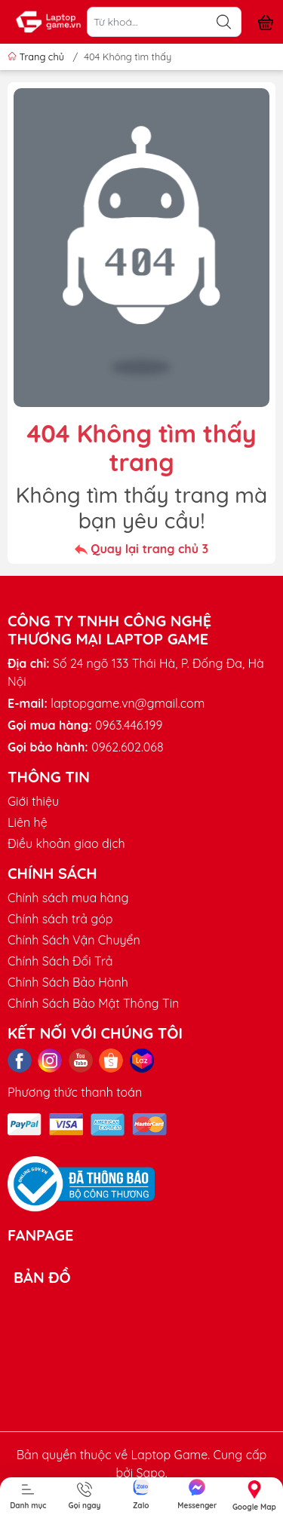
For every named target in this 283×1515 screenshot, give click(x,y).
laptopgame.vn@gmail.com (128, 703)
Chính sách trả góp (60, 918)
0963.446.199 (128, 725)
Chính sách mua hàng (68, 897)
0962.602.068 (127, 746)
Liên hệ (28, 822)
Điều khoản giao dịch (66, 843)
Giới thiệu (33, 801)
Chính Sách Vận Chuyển (74, 939)
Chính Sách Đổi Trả (60, 961)
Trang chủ (37, 56)
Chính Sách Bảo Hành (68, 982)
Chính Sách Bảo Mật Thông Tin (93, 1003)
